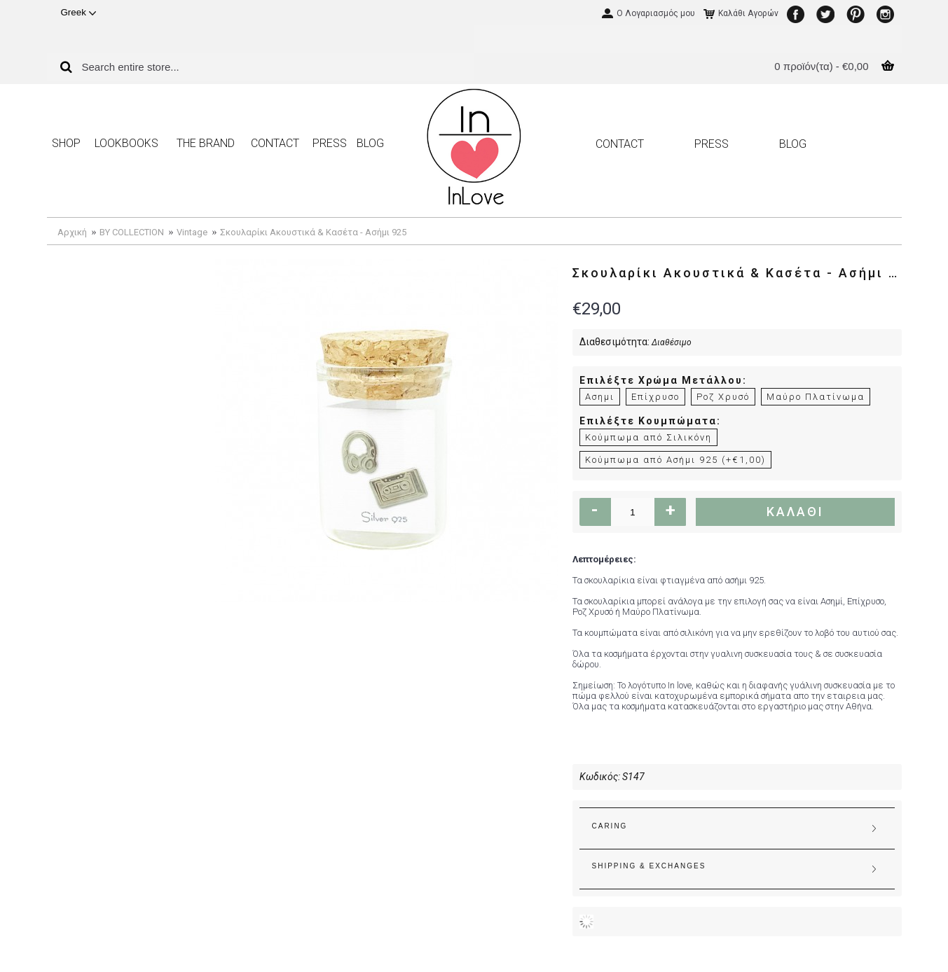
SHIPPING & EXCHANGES (649, 866)
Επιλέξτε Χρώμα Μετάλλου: (663, 380)
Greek (78, 12)
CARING (610, 826)
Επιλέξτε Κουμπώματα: (650, 420)
